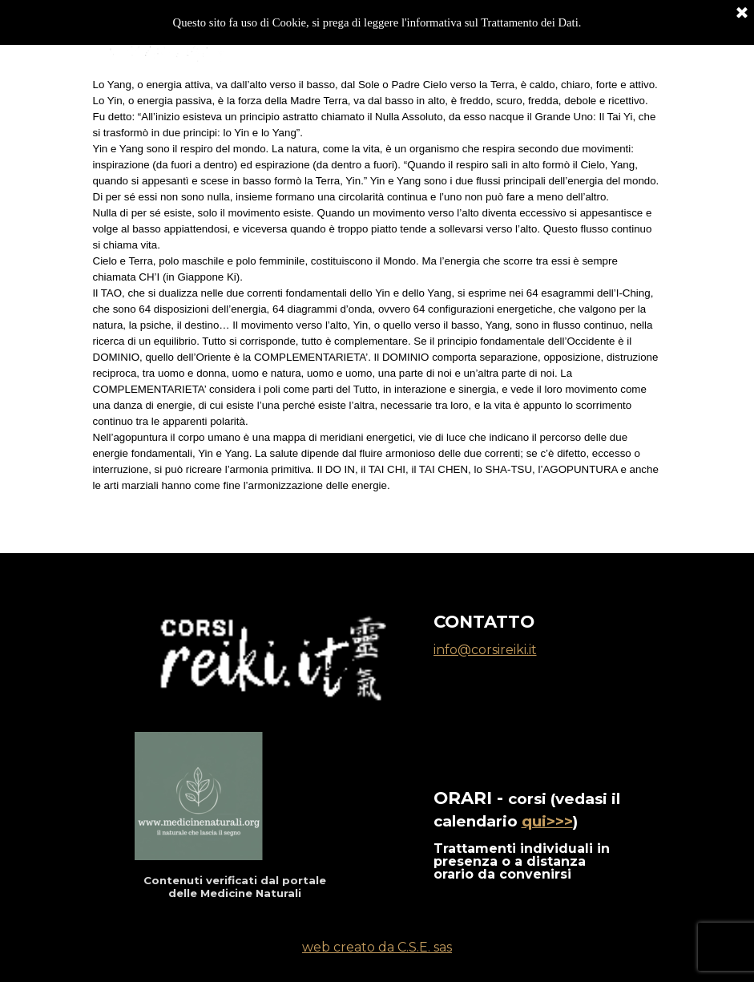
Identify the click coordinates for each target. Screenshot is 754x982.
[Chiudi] (742, 12)
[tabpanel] (377, 293)
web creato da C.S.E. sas (377, 947)
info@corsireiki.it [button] (485, 649)
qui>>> (547, 821)
